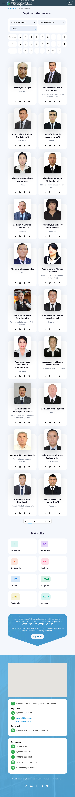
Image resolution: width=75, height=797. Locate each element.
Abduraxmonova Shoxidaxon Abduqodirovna (22, 365)
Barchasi (12, 37)
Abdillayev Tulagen (22, 87)
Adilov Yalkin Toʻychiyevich (22, 455)
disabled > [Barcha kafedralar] (52, 22)
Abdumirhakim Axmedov (22, 269)
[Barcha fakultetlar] (23, 22)
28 (45, 521)
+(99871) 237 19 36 (24, 730)
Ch (59, 50)
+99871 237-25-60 (29, 624)
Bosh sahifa (12, 8)
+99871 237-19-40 (45, 624)
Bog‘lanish (37, 636)
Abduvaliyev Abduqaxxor (52, 409)
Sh (53, 50)
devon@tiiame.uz (23, 718)
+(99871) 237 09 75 (41, 730)
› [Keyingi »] (49, 521)
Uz (70, 3)
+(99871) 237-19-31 (24, 751)
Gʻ (48, 50)
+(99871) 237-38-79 (24, 757)
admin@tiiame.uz (54, 621)
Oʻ (42, 50)
